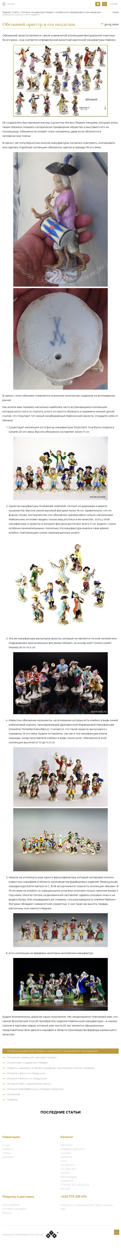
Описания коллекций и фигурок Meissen (32, 1057)
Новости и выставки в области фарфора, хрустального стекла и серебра (51, 1068)
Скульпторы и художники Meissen (27, 1063)
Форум (7, 1213)
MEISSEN (66, 1145)
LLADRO (65, 1153)
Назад (115, 12)
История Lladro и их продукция (26, 1073)
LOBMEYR (66, 1181)
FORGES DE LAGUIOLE (74, 1185)
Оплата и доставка (14, 1209)
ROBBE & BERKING (72, 1149)
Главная (6, 12)
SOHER (65, 1173)
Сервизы (12, 1099)
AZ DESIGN (67, 1165)
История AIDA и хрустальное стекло (28, 1084)
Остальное (13, 1094)
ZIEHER (65, 1189)
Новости (7, 1149)
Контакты (8, 1157)
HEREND (66, 1157)
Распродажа (68, 1177)
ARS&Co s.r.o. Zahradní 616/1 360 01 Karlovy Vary (86, 1207)
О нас (6, 1145)
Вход (114, 4)
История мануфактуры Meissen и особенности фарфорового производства (60, 12)
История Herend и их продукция (26, 1078)
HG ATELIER (68, 1169)
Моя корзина (10, 1205)
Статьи (16, 12)
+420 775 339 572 (73, 1196)
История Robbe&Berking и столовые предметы (35, 1089)
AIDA (63, 1161)
